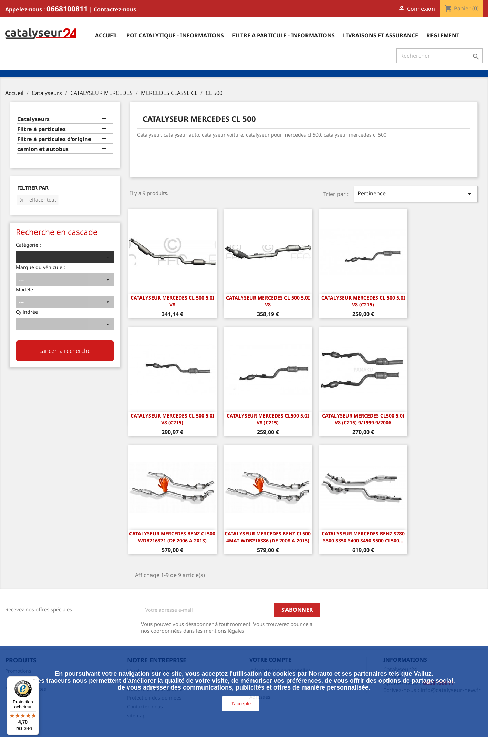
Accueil (106, 35)
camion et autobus (43, 149)
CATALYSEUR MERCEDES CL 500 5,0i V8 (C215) (363, 301)
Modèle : (26, 289)
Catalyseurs (33, 119)
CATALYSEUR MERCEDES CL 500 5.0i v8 (172, 301)
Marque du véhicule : (40, 267)
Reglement (442, 35)
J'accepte (241, 703)
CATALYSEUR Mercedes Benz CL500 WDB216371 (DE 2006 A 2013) (172, 537)
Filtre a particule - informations (283, 35)
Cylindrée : (28, 311)
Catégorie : (28, 244)
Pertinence (415, 193)
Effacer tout (37, 199)
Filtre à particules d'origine (54, 139)
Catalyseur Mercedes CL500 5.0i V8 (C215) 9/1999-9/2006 (363, 419)
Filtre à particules (41, 129)
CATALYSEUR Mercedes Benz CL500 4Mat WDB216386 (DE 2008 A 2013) (268, 537)
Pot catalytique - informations (175, 35)
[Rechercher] (439, 55)
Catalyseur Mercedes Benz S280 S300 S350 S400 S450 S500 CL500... (363, 537)
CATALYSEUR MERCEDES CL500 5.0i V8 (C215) (268, 419)
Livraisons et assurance (380, 35)
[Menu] (35, 680)
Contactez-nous (115, 9)
